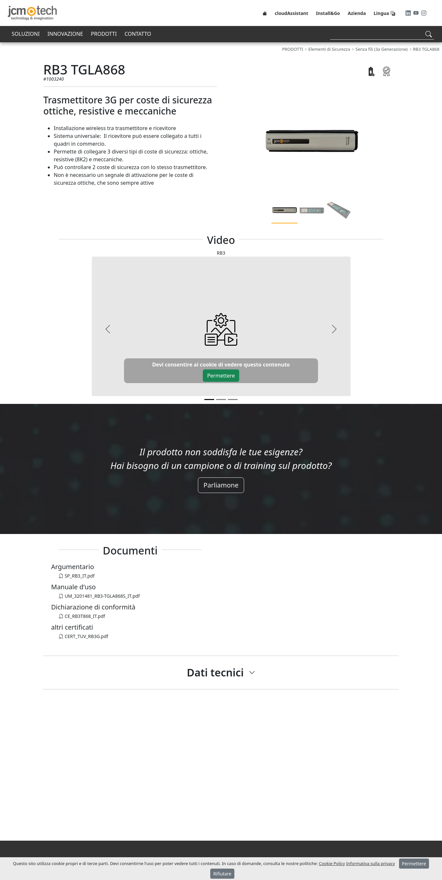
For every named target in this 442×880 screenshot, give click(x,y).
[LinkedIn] (409, 13)
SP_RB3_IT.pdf (77, 576)
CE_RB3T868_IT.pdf (82, 616)
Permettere (221, 375)
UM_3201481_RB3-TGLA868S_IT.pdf (99, 596)
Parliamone (221, 485)
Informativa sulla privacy (370, 863)
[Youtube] (416, 13)
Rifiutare (222, 874)
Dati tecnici (215, 672)
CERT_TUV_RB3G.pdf (83, 636)
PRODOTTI (104, 33)
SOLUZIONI (26, 33)
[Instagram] (423, 13)
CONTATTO (138, 33)
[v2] (233, 399)
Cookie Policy (332, 863)
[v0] (209, 399)
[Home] (264, 13)
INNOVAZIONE (65, 33)
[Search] (382, 34)
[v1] (221, 399)
